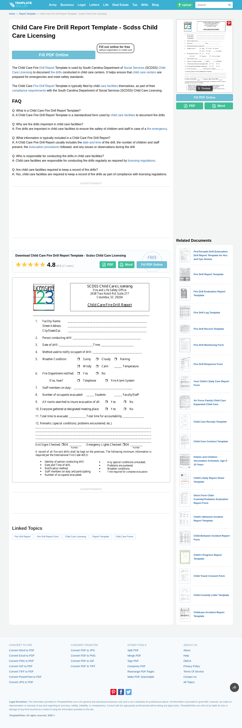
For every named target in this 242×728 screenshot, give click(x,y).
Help (186, 655)
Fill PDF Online (53, 54)
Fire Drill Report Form (48, 536)
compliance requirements (29, 90)
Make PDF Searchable (140, 676)
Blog (155, 4)
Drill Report (46, 67)
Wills (144, 4)
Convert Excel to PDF (22, 655)
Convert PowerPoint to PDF (25, 676)
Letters (94, 4)
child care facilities (123, 115)
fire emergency (157, 128)
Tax (135, 4)
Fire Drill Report (43, 86)
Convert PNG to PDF (21, 660)
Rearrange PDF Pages (140, 671)
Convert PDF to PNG (83, 655)
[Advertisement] (91, 212)
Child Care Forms (124, 536)
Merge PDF (134, 655)
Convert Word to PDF (21, 650)
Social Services (134, 67)
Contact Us (189, 676)
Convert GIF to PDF (21, 666)
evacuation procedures (44, 147)
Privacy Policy (191, 666)
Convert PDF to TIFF (83, 666)
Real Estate (120, 4)
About (186, 650)
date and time (92, 142)
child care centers (144, 72)
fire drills (56, 72)
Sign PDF (133, 660)
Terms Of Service (193, 671)
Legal (82, 4)
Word (126, 265)
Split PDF (133, 650)
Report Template (100, 536)
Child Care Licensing (75, 536)
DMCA (187, 660)
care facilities (109, 86)
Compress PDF (136, 666)
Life (106, 4)
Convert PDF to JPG (83, 650)
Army (53, 4)
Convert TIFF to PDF (21, 671)
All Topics (189, 682)
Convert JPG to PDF (21, 682)
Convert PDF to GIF (82, 660)
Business (67, 4)
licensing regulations (141, 160)
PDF (107, 265)
